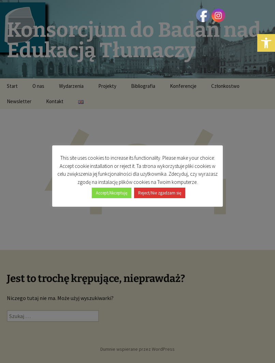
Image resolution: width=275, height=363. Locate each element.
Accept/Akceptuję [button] (111, 193)
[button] (266, 43)
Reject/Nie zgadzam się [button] (159, 193)
